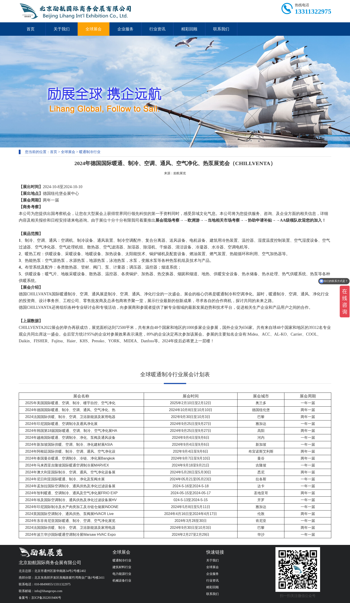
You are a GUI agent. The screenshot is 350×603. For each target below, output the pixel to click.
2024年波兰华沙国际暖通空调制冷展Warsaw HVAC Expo (70, 534)
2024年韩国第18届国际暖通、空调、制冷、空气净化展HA (71, 431)
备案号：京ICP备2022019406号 (40, 597)
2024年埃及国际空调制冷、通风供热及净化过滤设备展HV (71, 500)
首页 (31, 29)
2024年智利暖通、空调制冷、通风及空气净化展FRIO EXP (71, 493)
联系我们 (221, 29)
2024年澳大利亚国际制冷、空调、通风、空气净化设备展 (70, 472)
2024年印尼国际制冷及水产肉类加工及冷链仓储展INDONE (72, 507)
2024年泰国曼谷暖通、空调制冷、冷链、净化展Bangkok (70, 458)
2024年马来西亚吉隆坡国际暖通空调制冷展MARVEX (67, 465)
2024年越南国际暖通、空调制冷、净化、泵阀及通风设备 (70, 437)
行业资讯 (157, 29)
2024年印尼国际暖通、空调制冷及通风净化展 (61, 424)
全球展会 (93, 29)
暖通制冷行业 (89, 152)
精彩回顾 (189, 29)
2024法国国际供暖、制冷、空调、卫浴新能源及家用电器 (70, 417)
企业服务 (125, 29)
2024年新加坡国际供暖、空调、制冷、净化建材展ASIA (69, 444)
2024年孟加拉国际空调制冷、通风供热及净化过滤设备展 (70, 486)
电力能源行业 (121, 574)
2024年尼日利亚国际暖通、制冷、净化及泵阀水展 (65, 479)
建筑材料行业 (121, 567)
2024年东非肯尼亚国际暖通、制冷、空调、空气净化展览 (70, 521)
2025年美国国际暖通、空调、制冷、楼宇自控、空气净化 (70, 403)
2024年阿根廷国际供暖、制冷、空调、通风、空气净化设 (70, 451)
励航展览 (179, 173)
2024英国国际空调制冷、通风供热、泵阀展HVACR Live (69, 514)
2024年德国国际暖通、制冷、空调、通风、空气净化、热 (70, 410)
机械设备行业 (121, 580)
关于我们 (62, 29)
